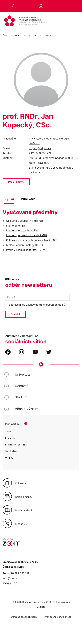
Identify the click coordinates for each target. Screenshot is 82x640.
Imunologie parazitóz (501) (22, 230)
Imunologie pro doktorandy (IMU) (26, 235)
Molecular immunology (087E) (24, 245)
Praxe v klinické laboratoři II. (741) (26, 249)
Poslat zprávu (16, 181)
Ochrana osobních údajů (24, 616)
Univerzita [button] (23, 374)
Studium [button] (21, 397)
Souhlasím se (35, 304)
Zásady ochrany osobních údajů (45, 304)
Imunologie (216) (16, 225)
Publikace (28, 199)
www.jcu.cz (10, 583)
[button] (14, 6)
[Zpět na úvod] (41, 21)
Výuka (9, 199)
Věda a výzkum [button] (26, 409)
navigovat (35, 172)
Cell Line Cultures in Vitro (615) (25, 220)
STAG (8, 431)
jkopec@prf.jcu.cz (40, 148)
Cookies (41, 606)
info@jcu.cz (10, 578)
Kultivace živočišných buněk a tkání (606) (31, 240)
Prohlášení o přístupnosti (57, 616)
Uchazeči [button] (22, 386)
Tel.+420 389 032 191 (16, 573)
